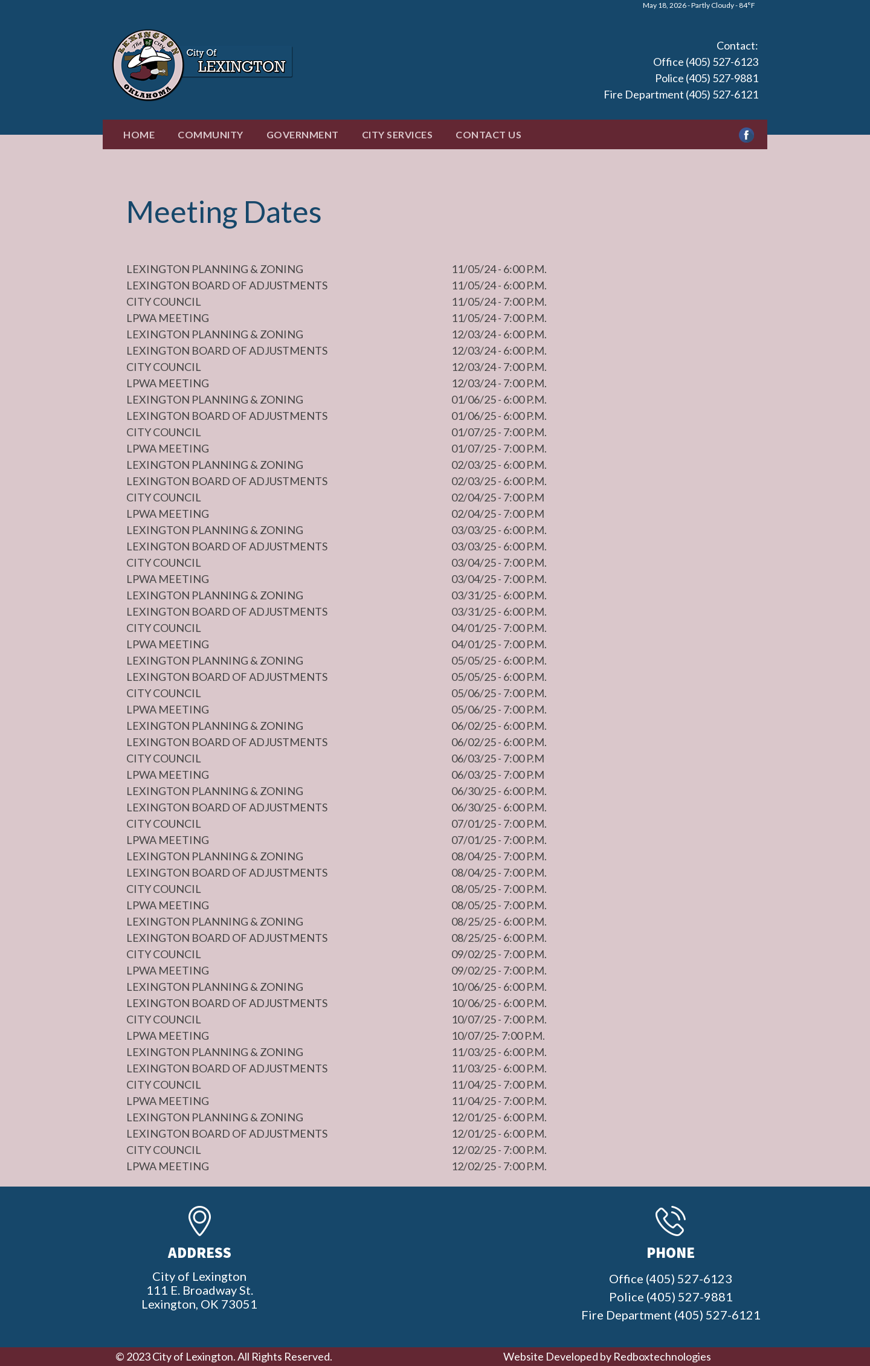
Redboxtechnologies (662, 1356)
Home (139, 134)
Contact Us (488, 134)
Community (210, 134)
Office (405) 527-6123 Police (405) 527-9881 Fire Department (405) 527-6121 (681, 78)
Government (302, 134)
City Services (397, 134)
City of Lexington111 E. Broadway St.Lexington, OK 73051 (199, 1290)
